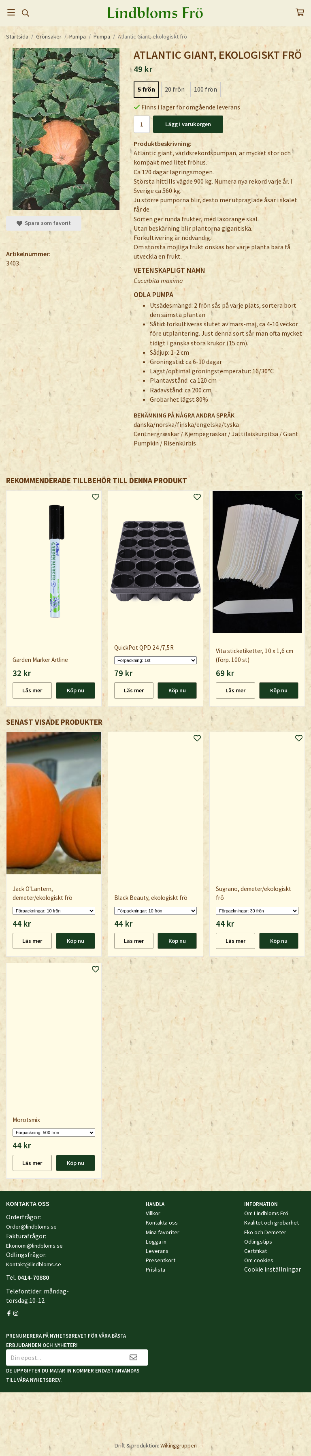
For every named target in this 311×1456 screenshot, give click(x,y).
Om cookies (258, 1260)
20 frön (175, 89)
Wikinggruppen (178, 1445)
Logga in (156, 1241)
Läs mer (32, 690)
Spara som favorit (44, 223)
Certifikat (255, 1251)
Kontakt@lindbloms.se (33, 1264)
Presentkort (160, 1260)
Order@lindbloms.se (31, 1226)
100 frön (205, 89)
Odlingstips (258, 1241)
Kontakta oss (162, 1222)
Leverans (157, 1251)
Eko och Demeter (265, 1232)
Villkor (153, 1213)
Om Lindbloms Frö (266, 1213)
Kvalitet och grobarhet (271, 1222)
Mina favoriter (162, 1232)
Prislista (155, 1269)
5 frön (146, 89)
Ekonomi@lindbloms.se (34, 1245)
